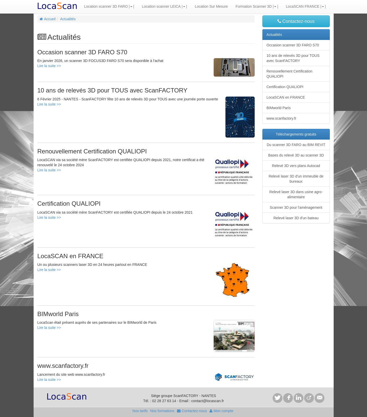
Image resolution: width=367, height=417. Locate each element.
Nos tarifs (139, 411)
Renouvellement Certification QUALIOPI (289, 73)
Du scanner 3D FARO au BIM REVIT (296, 145)
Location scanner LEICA (161, 6)
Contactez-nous (296, 21)
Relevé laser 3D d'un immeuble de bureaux (296, 178)
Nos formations (162, 411)
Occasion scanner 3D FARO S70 (292, 45)
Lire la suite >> (49, 66)
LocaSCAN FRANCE (303, 6)
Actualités (68, 19)
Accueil (47, 19)
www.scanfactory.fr (281, 118)
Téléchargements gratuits (296, 134)
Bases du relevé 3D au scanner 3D (296, 155)
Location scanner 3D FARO (106, 6)
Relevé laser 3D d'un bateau (296, 218)
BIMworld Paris (278, 108)
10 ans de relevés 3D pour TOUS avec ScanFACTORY (293, 58)
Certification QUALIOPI (284, 87)
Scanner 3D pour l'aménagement (296, 207)
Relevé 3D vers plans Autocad (296, 166)
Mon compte (221, 411)
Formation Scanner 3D (254, 6)
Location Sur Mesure (211, 6)
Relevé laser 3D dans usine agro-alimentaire (296, 194)
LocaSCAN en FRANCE (285, 97)
